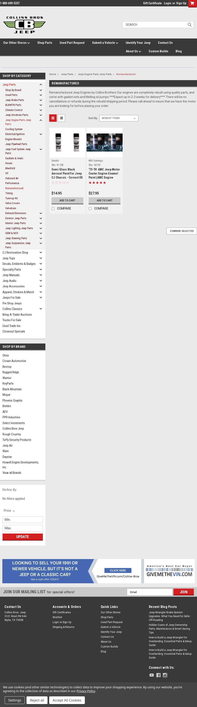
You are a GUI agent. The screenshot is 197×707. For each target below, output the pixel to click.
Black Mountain (12, 389)
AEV (5, 412)
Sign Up (181, 3)
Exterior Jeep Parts (15, 218)
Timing (9, 193)
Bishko (7, 406)
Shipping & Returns (63, 627)
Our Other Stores (16, 43)
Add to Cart (67, 200)
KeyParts (8, 383)
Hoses (8, 163)
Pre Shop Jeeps (12, 303)
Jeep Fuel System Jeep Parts (18, 151)
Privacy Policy (86, 691)
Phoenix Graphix (12, 400)
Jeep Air (8, 445)
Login (167, 3)
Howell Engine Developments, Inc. (21, 464)
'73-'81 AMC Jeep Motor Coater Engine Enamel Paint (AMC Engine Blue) (104, 174)
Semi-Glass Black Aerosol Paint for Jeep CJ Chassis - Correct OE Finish (67, 174)
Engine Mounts (13, 139)
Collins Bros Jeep (13, 428)
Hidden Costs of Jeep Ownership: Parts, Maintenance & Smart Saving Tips (169, 628)
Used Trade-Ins (12, 326)
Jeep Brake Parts (14, 100)
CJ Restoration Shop (15, 252)
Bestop (7, 367)
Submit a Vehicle (105, 43)
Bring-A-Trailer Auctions (17, 315)
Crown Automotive (14, 361)
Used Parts (11, 95)
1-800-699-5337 (10, 3)
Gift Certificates (62, 612)
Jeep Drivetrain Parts (16, 114)
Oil (6, 173)
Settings (14, 700)
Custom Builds (158, 51)
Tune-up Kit (11, 198)
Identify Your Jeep (138, 43)
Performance (12, 183)
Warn (6, 451)
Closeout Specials (14, 331)
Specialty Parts (12, 269)
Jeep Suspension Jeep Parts (18, 245)
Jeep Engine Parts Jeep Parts (18, 122)
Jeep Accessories (14, 286)
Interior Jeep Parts (15, 223)
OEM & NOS (11, 233)
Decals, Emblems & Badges (19, 264)
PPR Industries (11, 417)
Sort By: (93, 118)
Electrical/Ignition (15, 134)
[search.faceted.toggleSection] (10, 510)
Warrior (7, 378)
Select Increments (14, 423)
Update (22, 536)
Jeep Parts (9, 85)
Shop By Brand (13, 90)
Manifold (10, 168)
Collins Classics (12, 309)
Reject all (37, 700)
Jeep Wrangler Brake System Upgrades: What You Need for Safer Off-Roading (169, 616)
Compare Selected (182, 231)
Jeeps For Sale (12, 298)
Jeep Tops (9, 258)
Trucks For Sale (12, 320)
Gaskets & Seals (14, 158)
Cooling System (13, 129)
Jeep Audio (9, 281)
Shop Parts (44, 43)
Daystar (7, 457)
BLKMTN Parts (13, 104)
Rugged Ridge (11, 372)
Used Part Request (72, 43)
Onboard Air (11, 178)
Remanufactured (14, 188)
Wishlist (57, 617)
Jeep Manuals (11, 275)
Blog (179, 51)
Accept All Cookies (67, 700)
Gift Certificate (152, 3)
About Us (133, 51)
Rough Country (12, 434)
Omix (6, 355)
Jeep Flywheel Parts (16, 144)
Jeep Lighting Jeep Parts (19, 228)
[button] (98, 571)
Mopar (6, 395)
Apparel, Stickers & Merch (18, 292)
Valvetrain (10, 208)
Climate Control (13, 110)
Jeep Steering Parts (16, 238)
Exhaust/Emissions (15, 213)
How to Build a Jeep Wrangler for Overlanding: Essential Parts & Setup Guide (170, 641)
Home (52, 74)
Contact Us (165, 43)
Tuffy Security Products (17, 440)
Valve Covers (12, 203)
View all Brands (12, 473)
